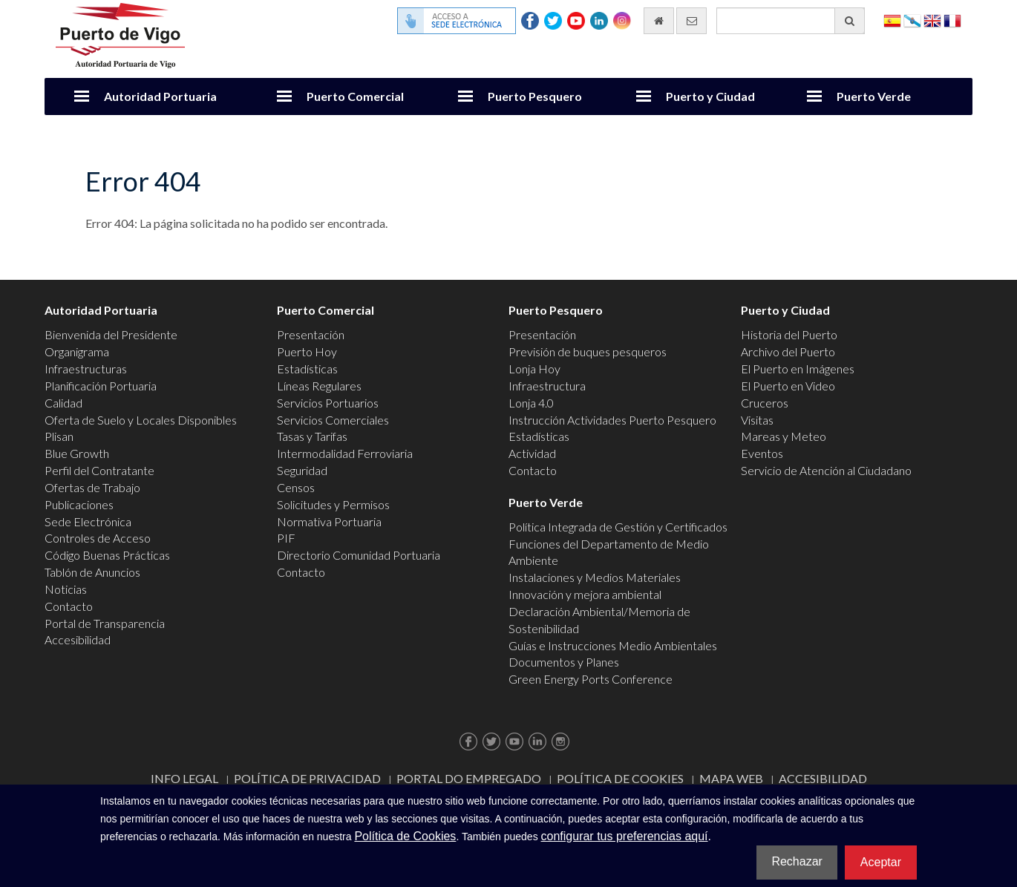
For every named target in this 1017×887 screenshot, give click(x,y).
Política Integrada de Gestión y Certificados (617, 527)
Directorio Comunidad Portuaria (358, 555)
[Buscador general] (790, 20)
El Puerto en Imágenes (797, 368)
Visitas (757, 420)
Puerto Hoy (307, 351)
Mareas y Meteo (783, 436)
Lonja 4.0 (531, 403)
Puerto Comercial (355, 96)
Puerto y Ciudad (710, 96)
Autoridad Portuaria (160, 96)
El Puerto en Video (788, 386)
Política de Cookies (620, 778)
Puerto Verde (874, 96)
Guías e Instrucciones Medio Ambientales (612, 645)
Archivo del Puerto (788, 351)
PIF (286, 538)
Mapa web (731, 778)
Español (892, 20)
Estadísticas (307, 368)
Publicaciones (79, 504)
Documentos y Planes (563, 662)
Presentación (310, 334)
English (932, 20)
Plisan (59, 436)
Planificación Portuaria (101, 386)
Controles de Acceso (98, 538)
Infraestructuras (86, 368)
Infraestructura (547, 386)
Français (952, 20)
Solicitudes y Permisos (333, 504)
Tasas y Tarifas (312, 436)
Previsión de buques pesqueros (587, 351)
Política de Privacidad (307, 778)
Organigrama (77, 351)
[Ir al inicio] (659, 20)
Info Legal (184, 778)
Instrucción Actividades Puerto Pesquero (612, 420)
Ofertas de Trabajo (92, 487)
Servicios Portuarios (328, 403)
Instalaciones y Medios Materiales (594, 577)
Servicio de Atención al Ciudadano (826, 470)
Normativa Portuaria (329, 521)
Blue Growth (77, 453)
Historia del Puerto (789, 334)
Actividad (532, 453)
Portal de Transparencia (105, 623)
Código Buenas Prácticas (107, 555)
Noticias (66, 589)
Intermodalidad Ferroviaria (345, 453)
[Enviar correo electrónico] (691, 20)
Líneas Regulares (319, 386)
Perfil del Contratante (99, 470)
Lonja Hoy (534, 368)
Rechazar (796, 861)
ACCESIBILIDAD (823, 778)
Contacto (69, 606)
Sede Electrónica (88, 521)
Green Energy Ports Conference (590, 679)
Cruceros (764, 403)
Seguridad (302, 470)
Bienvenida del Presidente (111, 334)
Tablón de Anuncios (92, 572)
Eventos (762, 453)
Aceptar (880, 862)
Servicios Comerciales (333, 420)
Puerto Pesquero (535, 96)
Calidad (63, 403)
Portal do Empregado (468, 778)
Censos (296, 487)
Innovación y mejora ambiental (584, 594)
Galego (912, 20)
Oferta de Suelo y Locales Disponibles (141, 420)
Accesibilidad (78, 639)
